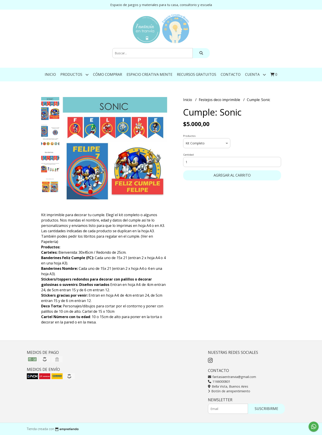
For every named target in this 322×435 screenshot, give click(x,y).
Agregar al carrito (232, 175)
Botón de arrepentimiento (229, 391)
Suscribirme (266, 408)
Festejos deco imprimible (220, 99)
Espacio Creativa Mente (149, 74)
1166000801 (219, 381)
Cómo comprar (107, 74)
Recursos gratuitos (196, 74)
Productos (74, 74)
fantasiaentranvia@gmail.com (232, 377)
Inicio (50, 74)
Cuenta (255, 74)
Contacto (231, 74)
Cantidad (188, 154)
